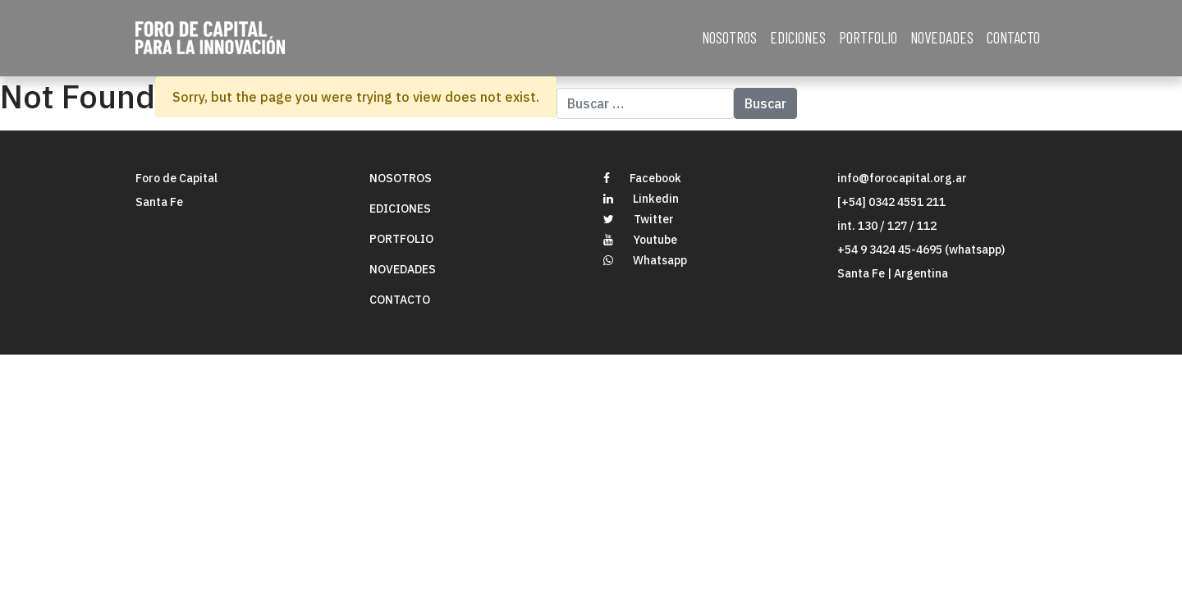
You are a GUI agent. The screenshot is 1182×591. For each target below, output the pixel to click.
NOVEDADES (942, 37)
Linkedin (641, 198)
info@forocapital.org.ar (902, 178)
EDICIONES (798, 37)
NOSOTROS (729, 37)
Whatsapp (645, 260)
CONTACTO (1013, 37)
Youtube (640, 239)
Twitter (638, 219)
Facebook (642, 178)
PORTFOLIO (868, 37)
